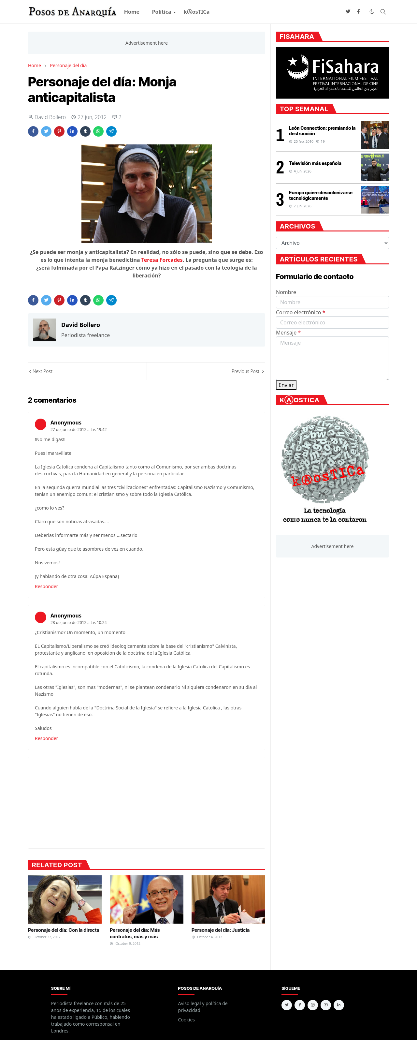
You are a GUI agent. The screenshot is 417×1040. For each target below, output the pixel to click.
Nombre (286, 292)
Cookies (186, 1020)
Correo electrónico (300, 312)
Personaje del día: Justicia (221, 930)
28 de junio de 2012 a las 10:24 (78, 622)
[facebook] (358, 12)
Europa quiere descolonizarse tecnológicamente (320, 195)
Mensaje (288, 332)
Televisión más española (315, 163)
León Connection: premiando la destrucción (322, 130)
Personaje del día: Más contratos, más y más (135, 933)
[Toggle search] (383, 12)
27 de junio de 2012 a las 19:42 (78, 429)
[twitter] (348, 12)
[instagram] (313, 1005)
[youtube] (326, 1005)
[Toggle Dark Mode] (372, 11)
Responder (46, 586)
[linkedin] (339, 1005)
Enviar (286, 385)
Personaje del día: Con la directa (63, 930)
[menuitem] (132, 11)
